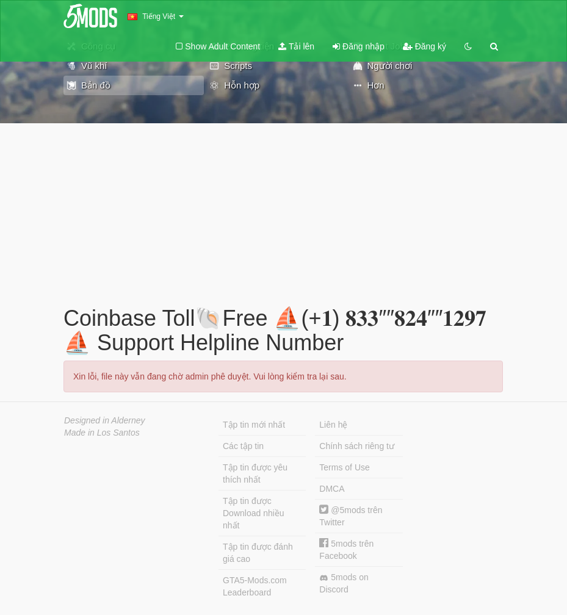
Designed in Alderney (104, 420)
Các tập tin (243, 446)
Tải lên (296, 46)
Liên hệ (333, 425)
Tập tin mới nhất (254, 425)
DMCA (331, 489)
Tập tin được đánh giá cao (258, 553)
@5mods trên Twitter (350, 516)
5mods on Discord (343, 583)
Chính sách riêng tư (356, 446)
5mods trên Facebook (346, 549)
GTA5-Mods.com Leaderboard (255, 586)
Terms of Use (344, 467)
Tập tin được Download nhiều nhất (253, 513)
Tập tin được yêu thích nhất (255, 473)
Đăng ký (424, 46)
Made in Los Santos (102, 432)
